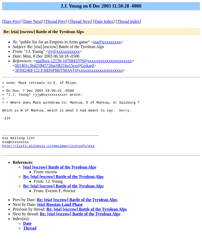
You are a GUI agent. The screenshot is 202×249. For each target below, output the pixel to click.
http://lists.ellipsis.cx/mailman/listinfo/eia (48, 159)
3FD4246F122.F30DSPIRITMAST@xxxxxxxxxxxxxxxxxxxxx (69, 70)
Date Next (32, 21)
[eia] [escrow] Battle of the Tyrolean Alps (59, 181)
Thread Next (80, 21)
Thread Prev (55, 21)
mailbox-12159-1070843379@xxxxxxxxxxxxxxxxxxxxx (84, 61)
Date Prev (11, 21)
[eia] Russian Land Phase (60, 218)
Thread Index (128, 21)
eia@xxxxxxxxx (107, 42)
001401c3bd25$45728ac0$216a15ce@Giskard (54, 65)
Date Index (104, 21)
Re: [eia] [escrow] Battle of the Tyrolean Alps (63, 191)
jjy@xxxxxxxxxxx (64, 51)
